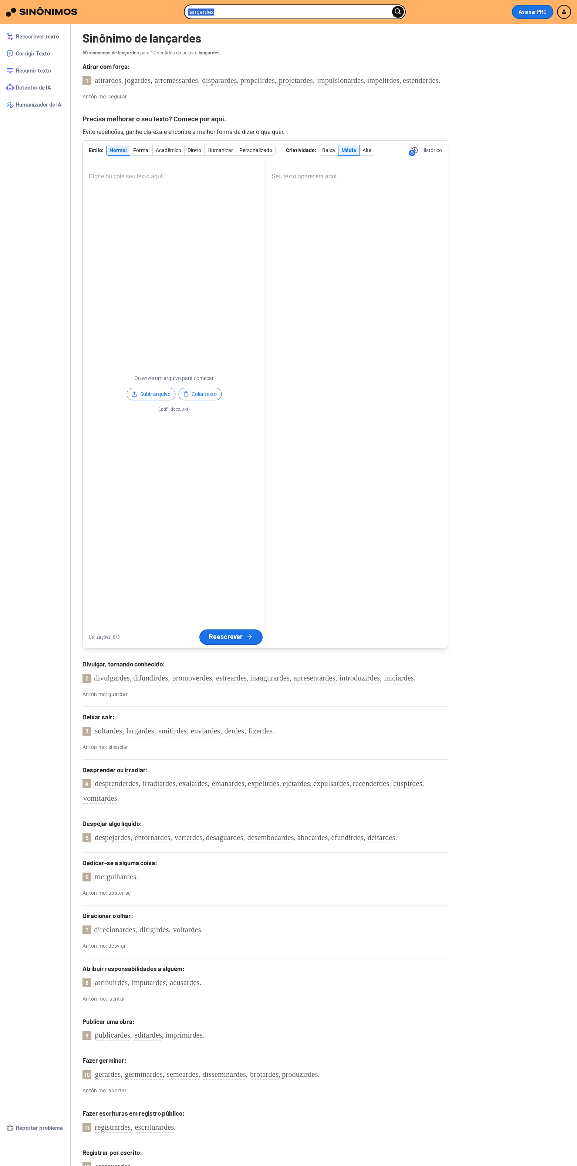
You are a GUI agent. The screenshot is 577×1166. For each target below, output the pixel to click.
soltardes (108, 731)
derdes (234, 731)
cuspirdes (408, 783)
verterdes (189, 837)
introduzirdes (360, 678)
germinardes (144, 1074)
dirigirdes (154, 929)
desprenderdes (117, 783)
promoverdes (192, 678)
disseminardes (224, 1074)
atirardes (108, 80)
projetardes (296, 80)
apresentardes (314, 678)
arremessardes (176, 80)
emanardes (228, 783)
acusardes (184, 982)
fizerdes (260, 731)
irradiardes (159, 783)
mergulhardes (115, 877)
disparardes (219, 80)
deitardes (381, 837)
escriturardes (154, 1127)
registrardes (113, 1127)
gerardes (108, 1074)
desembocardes (270, 837)
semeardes (183, 1074)
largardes (140, 731)
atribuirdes (111, 982)
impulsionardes (340, 80)
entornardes (153, 837)
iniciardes (399, 678)
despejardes (113, 837)
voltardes (187, 929)
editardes (148, 1035)
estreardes (231, 678)
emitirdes (172, 731)
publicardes (113, 1035)
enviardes (205, 731)
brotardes (264, 1074)
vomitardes (100, 798)
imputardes (149, 982)
